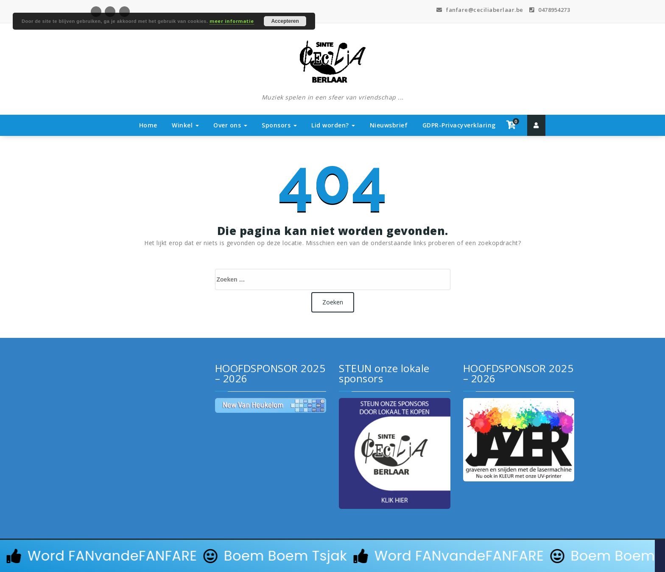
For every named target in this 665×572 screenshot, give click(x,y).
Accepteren (285, 21)
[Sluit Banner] (660, 556)
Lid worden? (333, 125)
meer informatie (232, 21)
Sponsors (279, 125)
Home (148, 125)
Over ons (230, 125)
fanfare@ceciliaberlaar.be (479, 10)
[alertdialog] (332, 556)
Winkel (185, 125)
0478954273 (549, 10)
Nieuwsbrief (389, 125)
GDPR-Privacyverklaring (459, 125)
